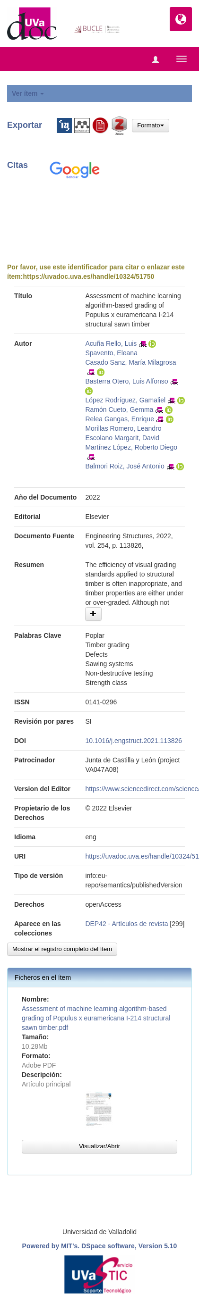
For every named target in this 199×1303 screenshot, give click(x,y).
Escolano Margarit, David (122, 438)
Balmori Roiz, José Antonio (124, 466)
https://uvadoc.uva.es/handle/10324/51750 (88, 276)
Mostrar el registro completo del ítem (62, 948)
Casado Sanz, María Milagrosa (130, 362)
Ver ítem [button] (28, 93)
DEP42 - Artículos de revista (126, 923)
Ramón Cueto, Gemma (119, 409)
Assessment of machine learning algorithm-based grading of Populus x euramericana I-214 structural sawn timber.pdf (96, 1018)
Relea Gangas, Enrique (119, 419)
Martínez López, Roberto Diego (131, 447)
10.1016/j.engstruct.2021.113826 (133, 740)
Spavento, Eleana (111, 353)
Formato (150, 125)
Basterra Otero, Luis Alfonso (126, 381)
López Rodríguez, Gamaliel (125, 400)
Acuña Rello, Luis (111, 343)
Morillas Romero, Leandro (123, 428)
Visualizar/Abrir (99, 1146)
